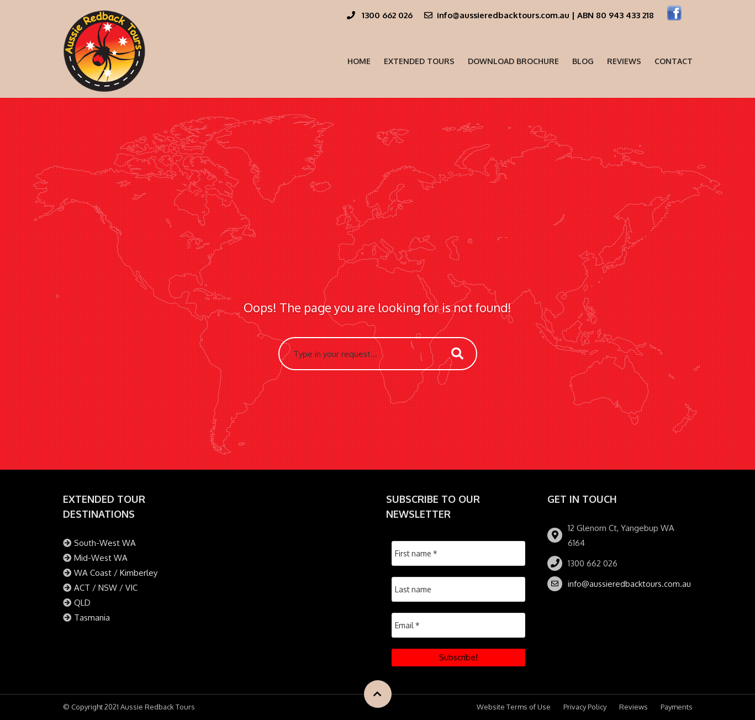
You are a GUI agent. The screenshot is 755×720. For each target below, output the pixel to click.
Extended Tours (419, 61)
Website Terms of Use (514, 706)
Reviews (624, 61)
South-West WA (105, 543)
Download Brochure (513, 61)
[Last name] (459, 589)
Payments (677, 706)
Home (359, 61)
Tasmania (92, 617)
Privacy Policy (584, 706)
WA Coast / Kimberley (115, 572)
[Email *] (459, 625)
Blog (583, 61)
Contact (673, 61)
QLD (82, 602)
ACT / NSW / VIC (106, 587)
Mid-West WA (101, 558)
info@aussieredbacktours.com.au (629, 584)
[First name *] (459, 553)
